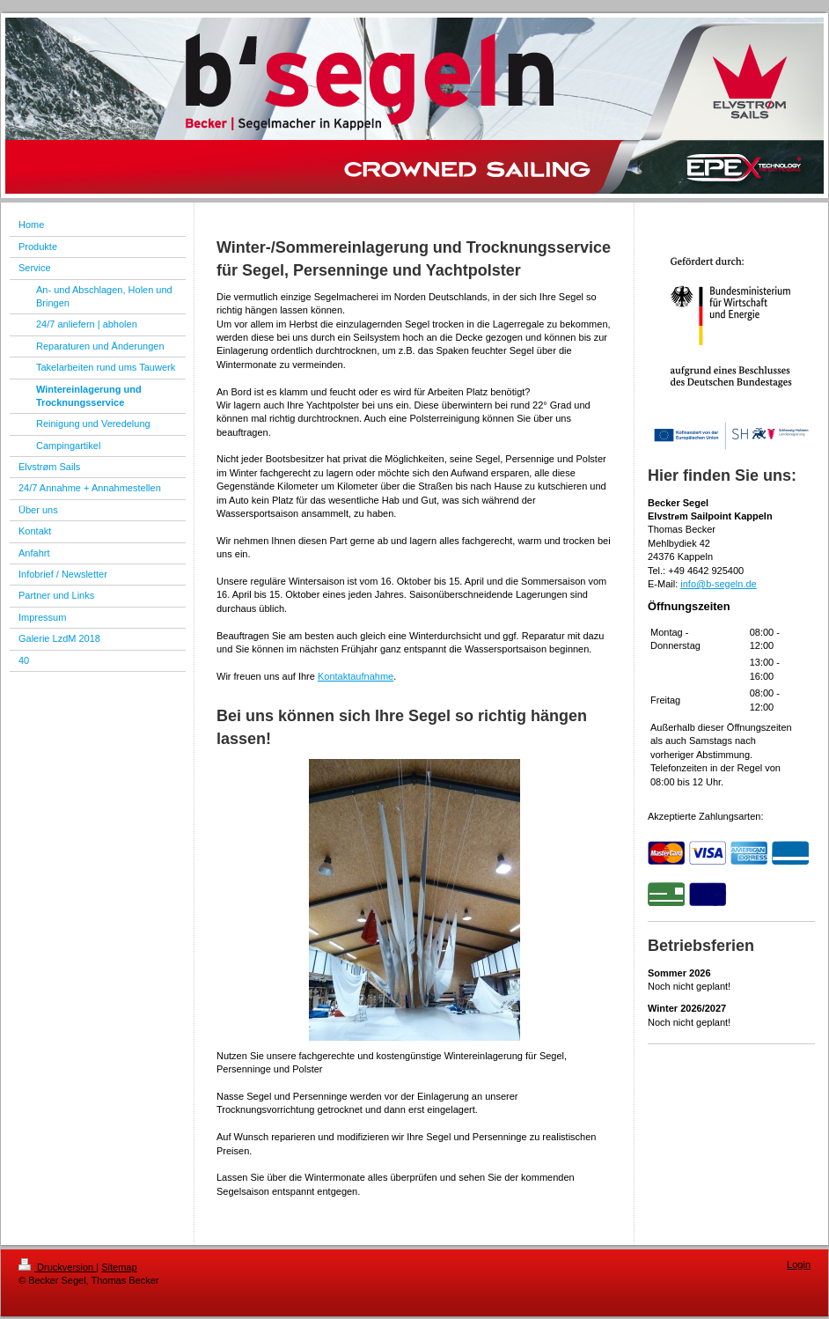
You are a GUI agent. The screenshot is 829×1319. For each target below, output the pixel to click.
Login (799, 1264)
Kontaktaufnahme (355, 676)
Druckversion (57, 1267)
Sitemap (118, 1267)
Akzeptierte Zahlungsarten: (705, 816)
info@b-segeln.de (718, 583)
